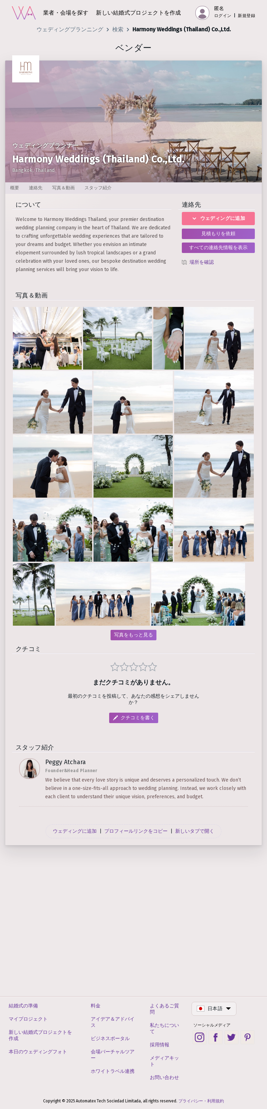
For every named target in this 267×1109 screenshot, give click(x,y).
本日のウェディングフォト (38, 1052)
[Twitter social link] (231, 1037)
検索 (117, 29)
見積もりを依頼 (218, 234)
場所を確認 (201, 262)
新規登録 (246, 15)
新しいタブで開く (194, 979)
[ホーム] (23, 13)
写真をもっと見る (133, 635)
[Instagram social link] (200, 1037)
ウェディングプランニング (70, 29)
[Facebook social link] (215, 1037)
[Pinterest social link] (247, 1037)
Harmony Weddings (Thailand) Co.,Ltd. (181, 29)
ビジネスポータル (110, 1038)
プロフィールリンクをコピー (136, 979)
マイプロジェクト (28, 1019)
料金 (95, 1006)
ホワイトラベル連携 (113, 1071)
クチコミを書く (138, 866)
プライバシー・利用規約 (201, 1101)
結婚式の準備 (23, 1006)
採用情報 (159, 1045)
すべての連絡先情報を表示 (218, 248)
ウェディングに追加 (218, 218)
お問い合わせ (164, 1077)
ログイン (223, 15)
